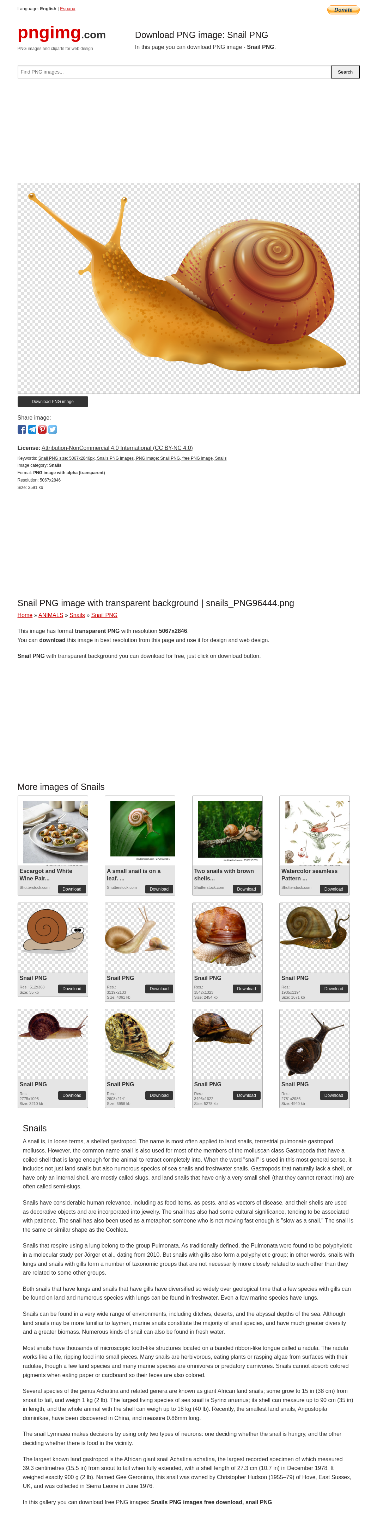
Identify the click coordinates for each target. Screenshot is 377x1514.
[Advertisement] (189, 133)
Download (71, 889)
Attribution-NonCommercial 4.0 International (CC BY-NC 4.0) (117, 448)
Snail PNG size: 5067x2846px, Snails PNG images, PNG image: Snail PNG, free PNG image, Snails (132, 458)
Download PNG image (53, 401)
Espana (67, 8)
